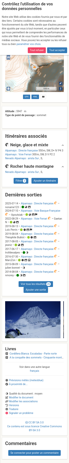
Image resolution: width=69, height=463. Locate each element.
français (34, 370)
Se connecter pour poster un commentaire (34, 452)
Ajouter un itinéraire (45, 180)
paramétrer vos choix (29, 44)
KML (35, 97)
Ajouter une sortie (36, 289)
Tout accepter (57, 50)
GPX (27, 97)
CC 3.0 (34, 426)
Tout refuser (37, 50)
